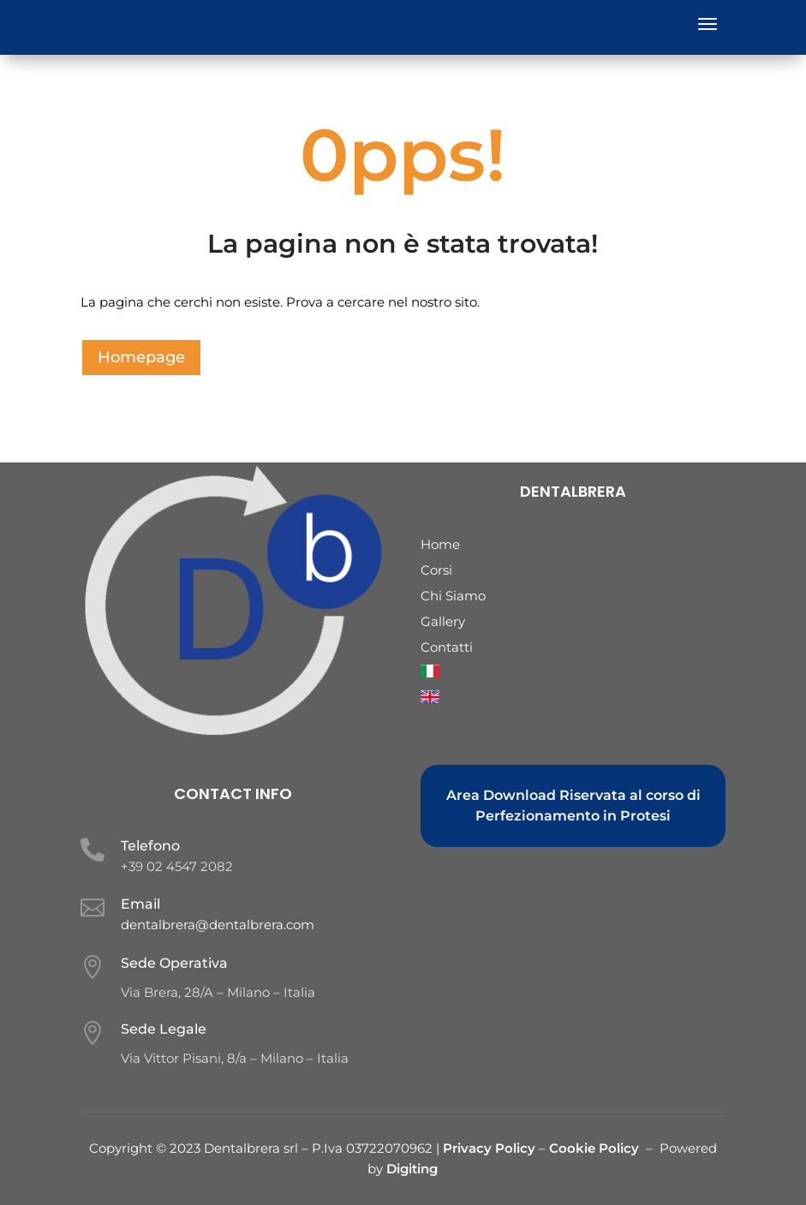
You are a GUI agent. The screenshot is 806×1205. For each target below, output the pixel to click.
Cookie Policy (594, 1148)
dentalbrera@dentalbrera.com (217, 924)
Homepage (141, 357)
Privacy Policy (491, 1148)
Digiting (412, 1168)
